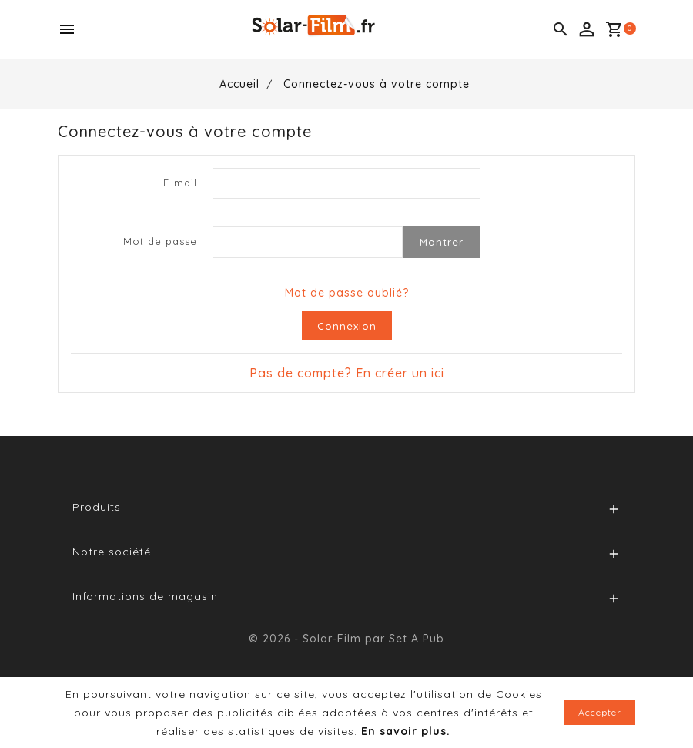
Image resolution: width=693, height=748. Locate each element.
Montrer (442, 242)
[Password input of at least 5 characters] (308, 241)
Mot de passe (160, 241)
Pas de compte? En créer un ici (346, 373)
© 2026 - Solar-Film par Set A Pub (346, 639)
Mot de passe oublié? (347, 293)
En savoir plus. (405, 731)
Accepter (599, 712)
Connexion (347, 326)
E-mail (180, 182)
